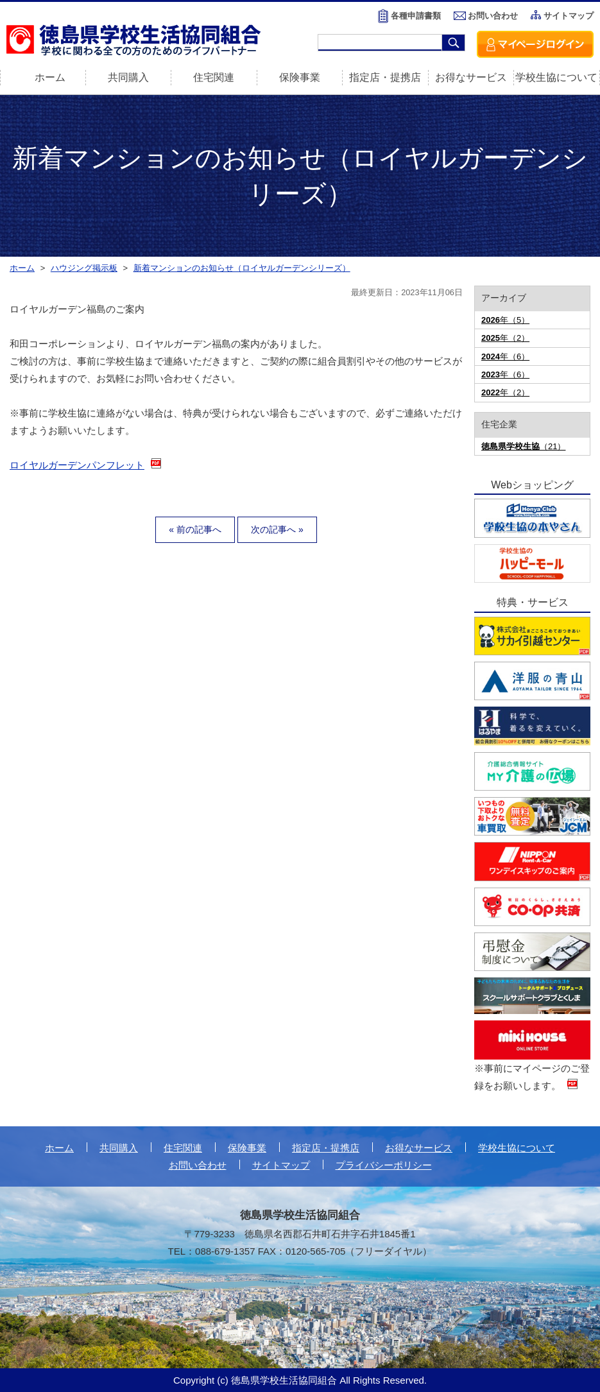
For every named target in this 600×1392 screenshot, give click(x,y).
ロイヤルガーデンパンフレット (77, 465)
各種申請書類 (416, 16)
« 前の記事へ (195, 529)
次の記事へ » (277, 529)
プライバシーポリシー (384, 1165)
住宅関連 (213, 77)
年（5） (505, 320)
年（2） (505, 338)
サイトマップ (569, 16)
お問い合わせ (493, 16)
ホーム (59, 1147)
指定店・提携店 (385, 77)
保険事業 (299, 77)
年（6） (505, 356)
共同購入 (128, 77)
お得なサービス (471, 77)
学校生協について (556, 77)
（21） (523, 446)
